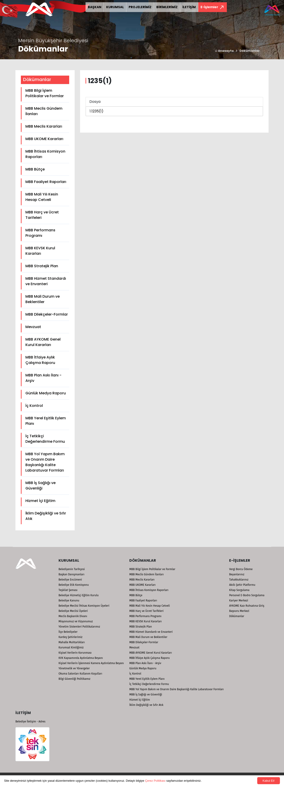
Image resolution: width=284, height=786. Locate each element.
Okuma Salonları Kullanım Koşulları (80, 673)
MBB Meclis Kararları (43, 126)
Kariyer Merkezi (238, 600)
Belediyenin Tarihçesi (72, 569)
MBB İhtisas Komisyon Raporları (45, 154)
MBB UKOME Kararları (44, 138)
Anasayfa (224, 51)
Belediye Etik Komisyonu (74, 584)
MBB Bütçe (35, 169)
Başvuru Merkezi (239, 611)
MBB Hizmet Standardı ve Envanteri (45, 281)
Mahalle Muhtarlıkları (72, 642)
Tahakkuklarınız (238, 579)
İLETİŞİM (189, 7)
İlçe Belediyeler (68, 631)
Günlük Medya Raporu (45, 393)
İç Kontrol (34, 405)
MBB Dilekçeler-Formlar (46, 314)
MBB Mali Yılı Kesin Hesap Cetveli (41, 197)
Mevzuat (33, 326)
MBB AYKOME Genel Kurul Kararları (43, 342)
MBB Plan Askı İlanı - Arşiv (43, 378)
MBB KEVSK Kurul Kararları (40, 250)
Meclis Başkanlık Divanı (73, 616)
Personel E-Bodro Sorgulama (246, 595)
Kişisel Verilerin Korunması (75, 652)
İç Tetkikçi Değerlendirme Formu (45, 438)
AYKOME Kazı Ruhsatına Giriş (246, 605)
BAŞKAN (94, 7)
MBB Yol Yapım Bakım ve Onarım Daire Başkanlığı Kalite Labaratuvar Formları (45, 462)
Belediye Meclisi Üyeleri (73, 611)
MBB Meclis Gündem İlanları (43, 111)
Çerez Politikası (155, 780)
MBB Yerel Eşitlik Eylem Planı (45, 420)
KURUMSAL (115, 7)
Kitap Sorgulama (239, 590)
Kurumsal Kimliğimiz (71, 647)
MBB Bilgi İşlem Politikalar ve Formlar (44, 93)
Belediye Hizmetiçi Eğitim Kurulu (79, 595)
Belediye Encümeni (70, 579)
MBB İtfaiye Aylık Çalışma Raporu (40, 360)
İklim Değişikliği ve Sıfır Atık (45, 516)
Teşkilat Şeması (68, 590)
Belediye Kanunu (69, 600)
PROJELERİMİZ (140, 7)
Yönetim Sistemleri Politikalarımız (79, 626)
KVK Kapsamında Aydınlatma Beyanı (81, 658)
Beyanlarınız (236, 574)
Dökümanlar (250, 51)
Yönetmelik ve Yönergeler (74, 668)
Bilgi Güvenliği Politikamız (74, 678)
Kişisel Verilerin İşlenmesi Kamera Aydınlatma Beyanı (91, 663)
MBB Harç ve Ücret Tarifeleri (42, 215)
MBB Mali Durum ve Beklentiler (42, 299)
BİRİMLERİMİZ (167, 7)
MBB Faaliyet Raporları (45, 181)
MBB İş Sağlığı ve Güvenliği (40, 485)
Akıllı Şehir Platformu (242, 584)
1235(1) (97, 111)
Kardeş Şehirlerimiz (70, 637)
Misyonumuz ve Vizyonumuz (76, 621)
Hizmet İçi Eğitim (40, 500)
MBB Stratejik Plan (41, 266)
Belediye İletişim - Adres (30, 721)
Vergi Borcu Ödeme (240, 569)
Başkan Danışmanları (71, 574)
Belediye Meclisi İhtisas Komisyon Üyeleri (84, 605)
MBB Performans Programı (40, 232)
